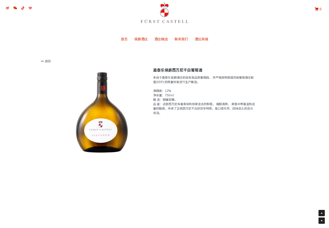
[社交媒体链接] (7, 8)
